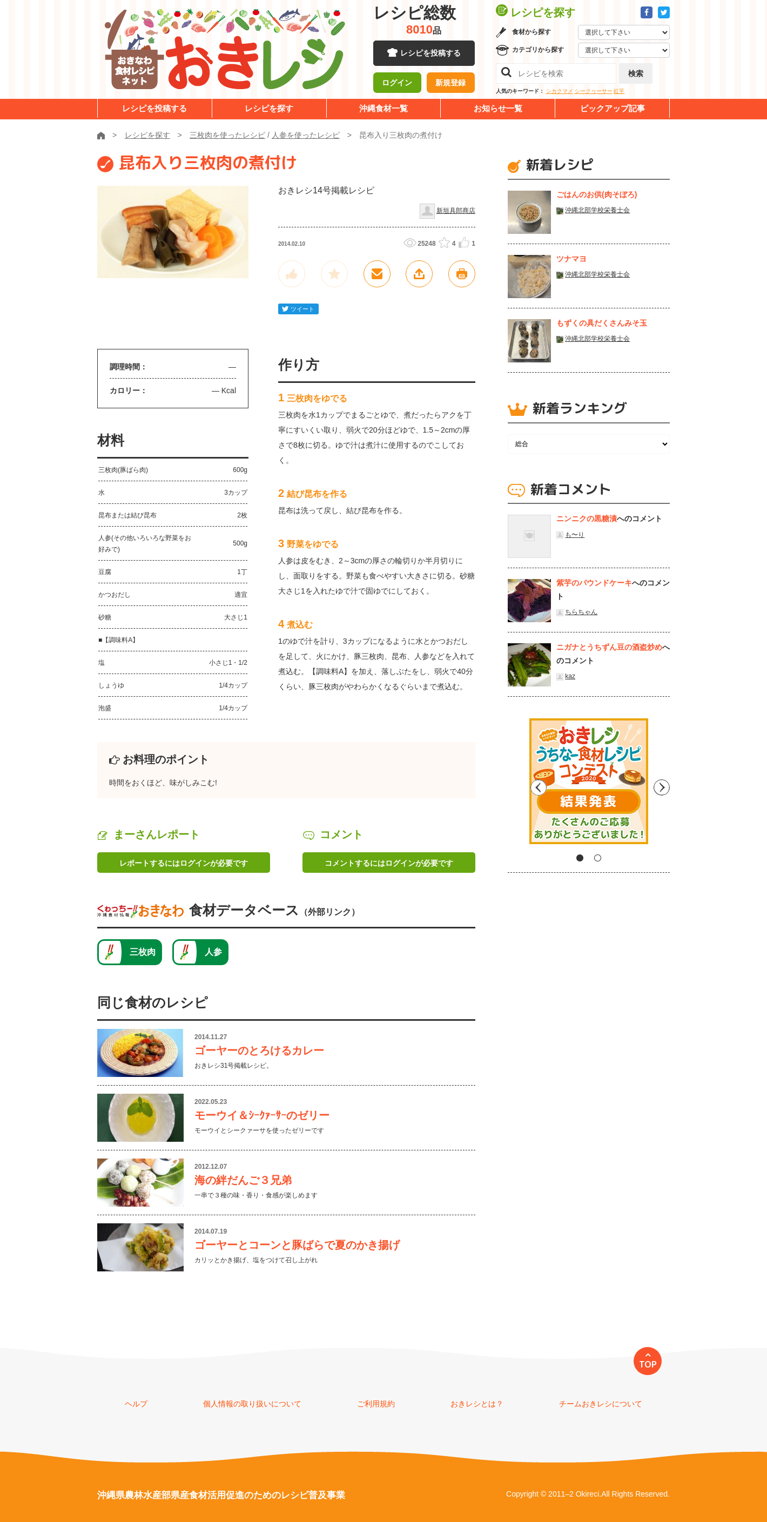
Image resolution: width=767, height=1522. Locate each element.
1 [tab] (579, 857)
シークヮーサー (594, 91)
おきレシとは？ (476, 1403)
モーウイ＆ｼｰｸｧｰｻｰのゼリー (261, 1115)
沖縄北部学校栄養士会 (597, 210)
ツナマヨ (571, 258)
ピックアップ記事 (612, 108)
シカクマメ (559, 91)
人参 (213, 952)
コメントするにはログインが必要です (389, 863)
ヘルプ (136, 1403)
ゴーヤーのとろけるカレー (259, 1050)
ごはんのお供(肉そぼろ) (596, 194)
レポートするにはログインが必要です (183, 863)
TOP (648, 1364)
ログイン (397, 83)
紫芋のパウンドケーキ (594, 582)
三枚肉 (143, 952)
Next (662, 785)
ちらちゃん (581, 612)
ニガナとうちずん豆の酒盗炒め (609, 647)
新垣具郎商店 (455, 210)
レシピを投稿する (430, 54)
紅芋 (619, 91)
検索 (635, 73)
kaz (570, 676)
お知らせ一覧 (498, 108)
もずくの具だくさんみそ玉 (601, 323)
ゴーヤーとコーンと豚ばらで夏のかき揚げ (297, 1245)
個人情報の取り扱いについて (252, 1403)
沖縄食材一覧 (383, 108)
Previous (516, 785)
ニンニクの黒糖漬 (586, 518)
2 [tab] (597, 857)
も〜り (574, 534)
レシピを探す (269, 108)
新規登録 (450, 83)
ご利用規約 (376, 1403)
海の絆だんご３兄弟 (243, 1180)
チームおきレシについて (600, 1403)
